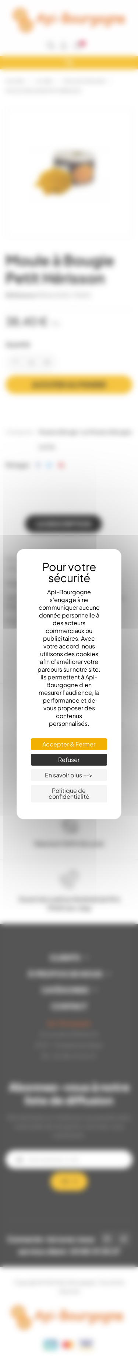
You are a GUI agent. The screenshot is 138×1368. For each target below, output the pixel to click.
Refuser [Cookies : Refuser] (68, 759)
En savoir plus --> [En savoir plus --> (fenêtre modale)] (69, 775)
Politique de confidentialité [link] (69, 793)
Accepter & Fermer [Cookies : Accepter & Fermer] (68, 744)
